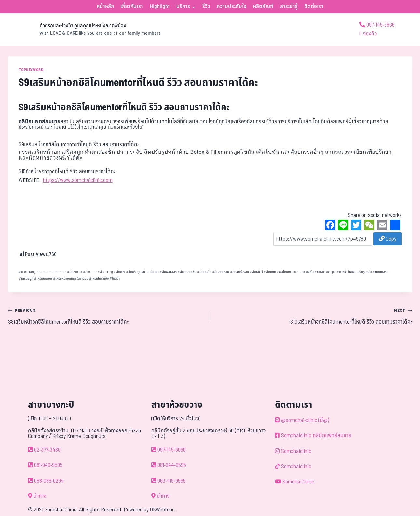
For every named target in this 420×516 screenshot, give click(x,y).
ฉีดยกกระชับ (187, 272)
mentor (59, 272)
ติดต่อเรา (313, 6)
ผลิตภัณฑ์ (263, 6)
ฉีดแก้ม (270, 272)
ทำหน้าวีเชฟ (345, 272)
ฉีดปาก (153, 272)
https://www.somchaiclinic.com (78, 180)
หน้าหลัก (105, 6)
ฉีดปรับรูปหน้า (136, 272)
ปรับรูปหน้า (363, 272)
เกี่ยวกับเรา (131, 6)
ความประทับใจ (231, 6)
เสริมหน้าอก (43, 278)
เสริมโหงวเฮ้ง (99, 278)
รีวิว (206, 6)
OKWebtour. (162, 510)
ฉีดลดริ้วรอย (239, 272)
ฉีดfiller (90, 272)
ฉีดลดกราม (220, 272)
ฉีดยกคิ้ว (204, 272)
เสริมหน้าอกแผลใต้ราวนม (70, 278)
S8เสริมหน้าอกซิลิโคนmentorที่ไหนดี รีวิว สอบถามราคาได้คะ (106, 316)
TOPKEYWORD (31, 70)
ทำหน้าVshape (325, 272)
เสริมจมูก (26, 278)
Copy (387, 239)
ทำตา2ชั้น (306, 272)
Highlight (160, 6)
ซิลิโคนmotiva (287, 272)
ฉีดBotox (74, 272)
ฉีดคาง (119, 272)
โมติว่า (115, 278)
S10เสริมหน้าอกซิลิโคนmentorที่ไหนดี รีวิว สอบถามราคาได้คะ (314, 316)
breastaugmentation (35, 272)
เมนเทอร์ (379, 272)
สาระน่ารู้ (289, 6)
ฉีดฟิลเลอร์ (168, 272)
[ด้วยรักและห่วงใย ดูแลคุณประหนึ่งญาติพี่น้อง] (84, 30)
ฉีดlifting (105, 272)
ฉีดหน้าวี (256, 272)
